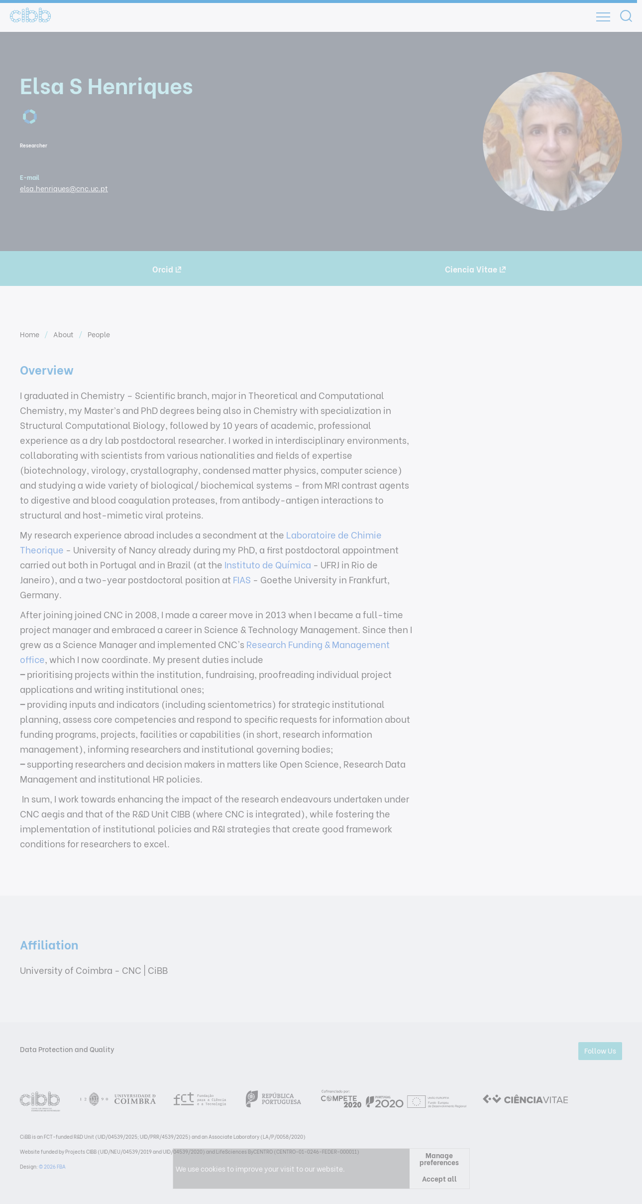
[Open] (603, 16)
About (64, 334)
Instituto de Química (266, 564)
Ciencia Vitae (475, 268)
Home (30, 334)
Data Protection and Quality (67, 1049)
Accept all (439, 1178)
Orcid (167, 268)
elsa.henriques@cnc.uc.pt (64, 188)
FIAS (242, 579)
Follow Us (600, 1050)
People (99, 334)
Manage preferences (439, 1159)
